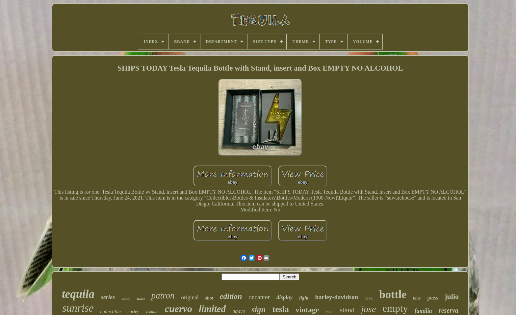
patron (163, 295)
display (284, 297)
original (190, 297)
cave (369, 298)
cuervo (178, 308)
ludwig (125, 299)
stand (347, 310)
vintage (307, 310)
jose (368, 309)
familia (423, 310)
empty (395, 308)
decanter (259, 297)
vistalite (152, 311)
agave (238, 311)
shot (209, 298)
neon (329, 311)
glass (432, 297)
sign (258, 309)
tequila (78, 294)
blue (417, 298)
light (303, 297)
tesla (280, 309)
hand (140, 299)
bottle (392, 294)
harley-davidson (336, 297)
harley (133, 311)
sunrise (77, 308)
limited (212, 308)
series (108, 297)
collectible (110, 311)
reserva (448, 310)
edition (231, 296)
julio (452, 296)
